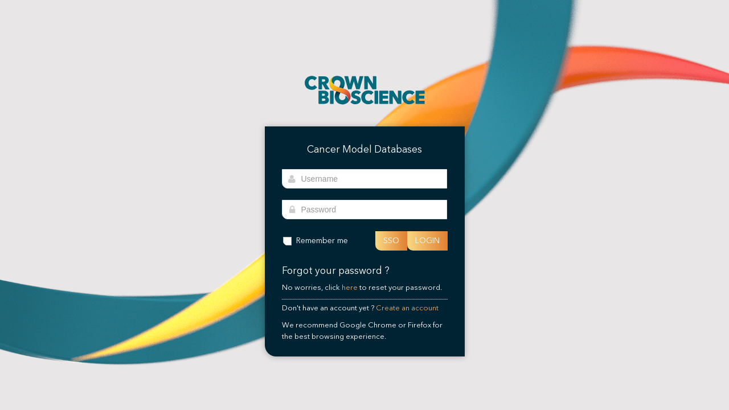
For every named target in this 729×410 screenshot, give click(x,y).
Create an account (407, 308)
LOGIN (427, 240)
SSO (391, 240)
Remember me (315, 240)
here (350, 287)
